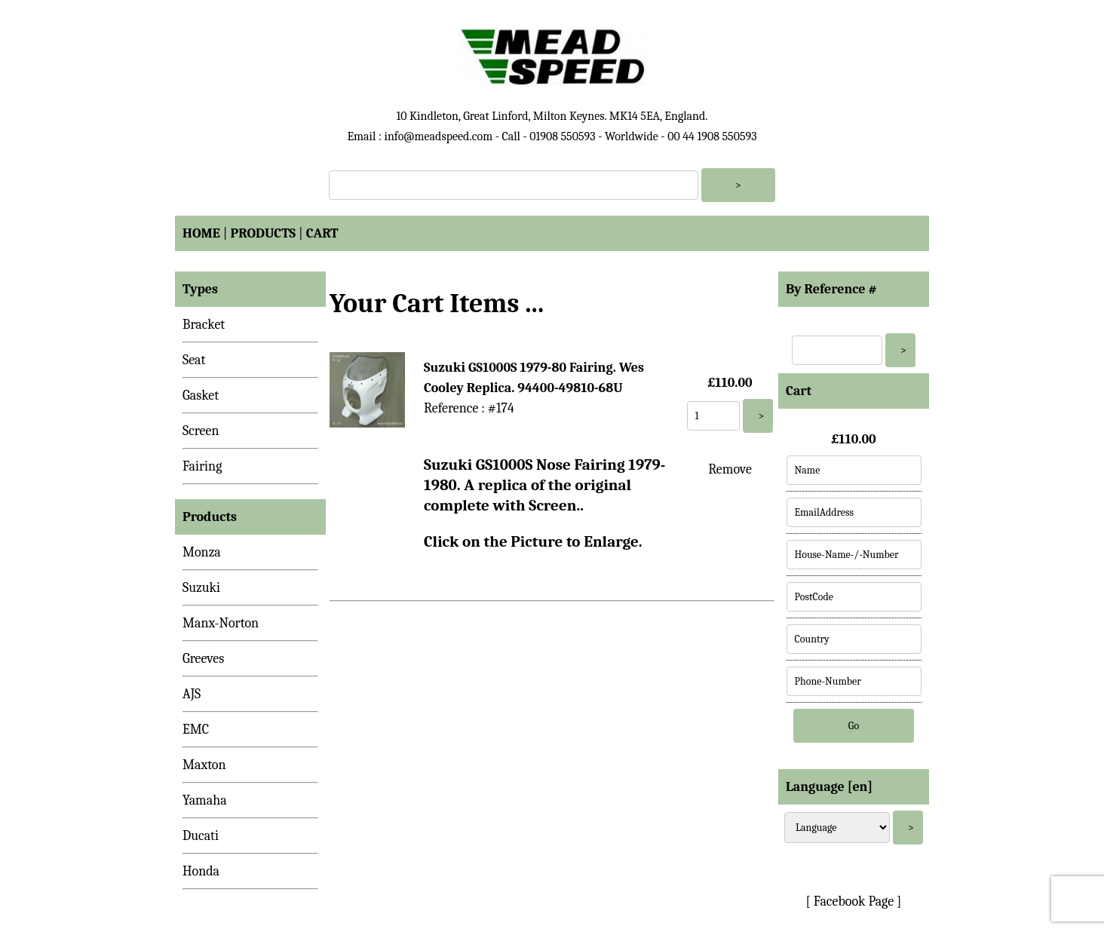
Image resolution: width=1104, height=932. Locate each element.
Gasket (200, 395)
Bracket (203, 325)
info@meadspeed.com (438, 136)
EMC (195, 729)
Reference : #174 (469, 408)
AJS (191, 694)
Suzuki (201, 588)
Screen (200, 431)
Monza (201, 552)
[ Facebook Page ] (854, 901)
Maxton (204, 765)
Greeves (203, 659)
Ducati (200, 836)
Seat (193, 360)
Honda (200, 871)
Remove (730, 469)
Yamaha (204, 800)
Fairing (202, 466)
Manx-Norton (220, 623)
